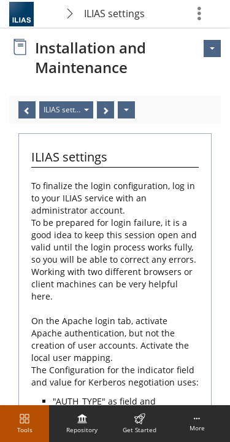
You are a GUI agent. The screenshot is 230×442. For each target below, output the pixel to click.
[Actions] (126, 109)
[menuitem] (82, 423)
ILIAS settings (114, 13)
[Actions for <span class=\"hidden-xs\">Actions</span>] (212, 48)
